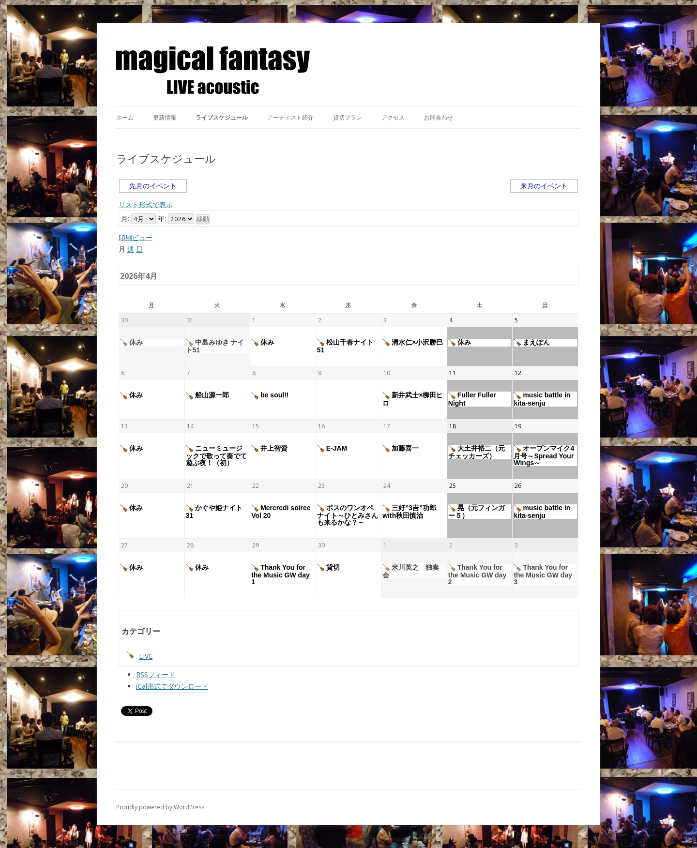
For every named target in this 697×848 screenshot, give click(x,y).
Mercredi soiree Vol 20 (281, 511)
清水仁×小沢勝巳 (412, 343)
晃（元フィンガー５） (476, 511)
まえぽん (532, 343)
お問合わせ (438, 117)
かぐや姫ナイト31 (214, 511)
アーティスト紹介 (290, 117)
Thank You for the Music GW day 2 (477, 574)
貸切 (328, 568)
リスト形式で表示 (146, 204)
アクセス (393, 117)
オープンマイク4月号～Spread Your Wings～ (544, 455)
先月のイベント (153, 185)
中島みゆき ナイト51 (215, 346)
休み (131, 343)
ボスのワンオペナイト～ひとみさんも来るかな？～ (347, 515)
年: (162, 218)
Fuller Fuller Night (472, 399)
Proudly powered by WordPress (160, 807)
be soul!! (269, 395)
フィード (155, 675)
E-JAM (332, 449)
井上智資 (269, 449)
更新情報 (164, 117)
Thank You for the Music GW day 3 (543, 574)
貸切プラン (347, 117)
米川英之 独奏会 (410, 571)
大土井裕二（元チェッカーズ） (476, 452)
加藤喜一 (400, 449)
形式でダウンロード (172, 686)
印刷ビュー (135, 237)
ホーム (125, 117)
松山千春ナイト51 (345, 346)
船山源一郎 (207, 395)
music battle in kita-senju (542, 399)
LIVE (139, 656)
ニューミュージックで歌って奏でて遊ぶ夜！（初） (216, 455)
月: (125, 218)
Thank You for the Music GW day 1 (280, 574)
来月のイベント (544, 185)
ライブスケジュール (222, 117)
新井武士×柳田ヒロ (412, 399)
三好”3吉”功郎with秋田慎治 (409, 511)
